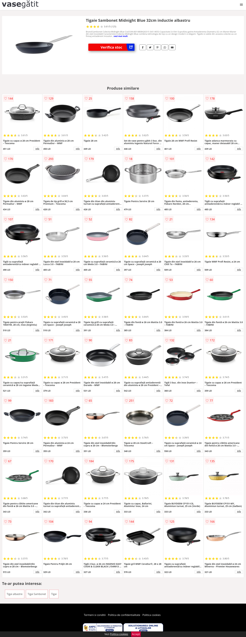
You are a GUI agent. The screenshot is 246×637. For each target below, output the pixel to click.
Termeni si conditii (95, 615)
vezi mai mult (121, 36)
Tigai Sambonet (37, 594)
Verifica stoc (118, 47)
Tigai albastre (15, 594)
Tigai (54, 594)
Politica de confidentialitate (124, 615)
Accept (136, 634)
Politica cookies (151, 615)
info (37, 148)
